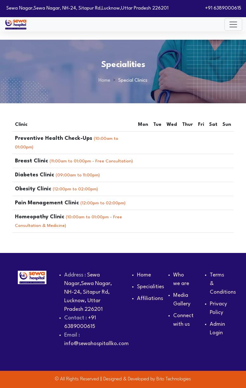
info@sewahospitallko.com (96, 343)
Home (104, 80)
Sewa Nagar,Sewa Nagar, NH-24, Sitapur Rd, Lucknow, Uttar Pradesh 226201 (88, 292)
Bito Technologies (173, 379)
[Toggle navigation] (233, 24)
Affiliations (150, 298)
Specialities (150, 286)
